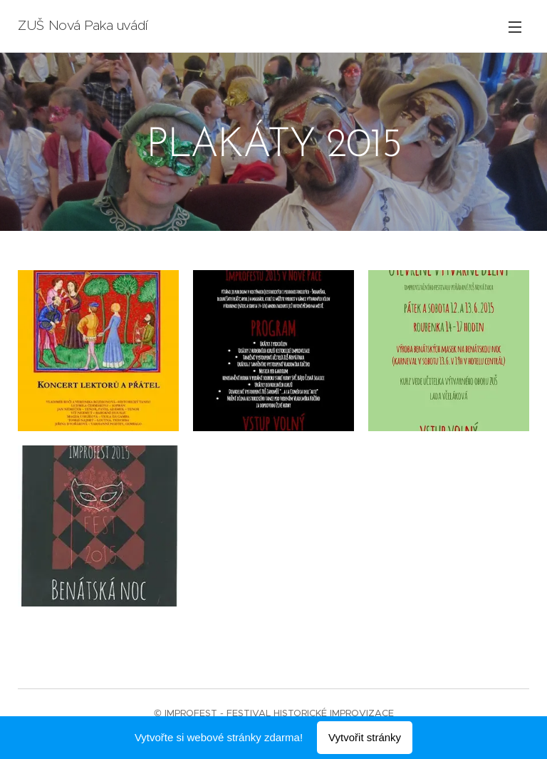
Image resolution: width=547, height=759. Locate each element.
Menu (515, 27)
